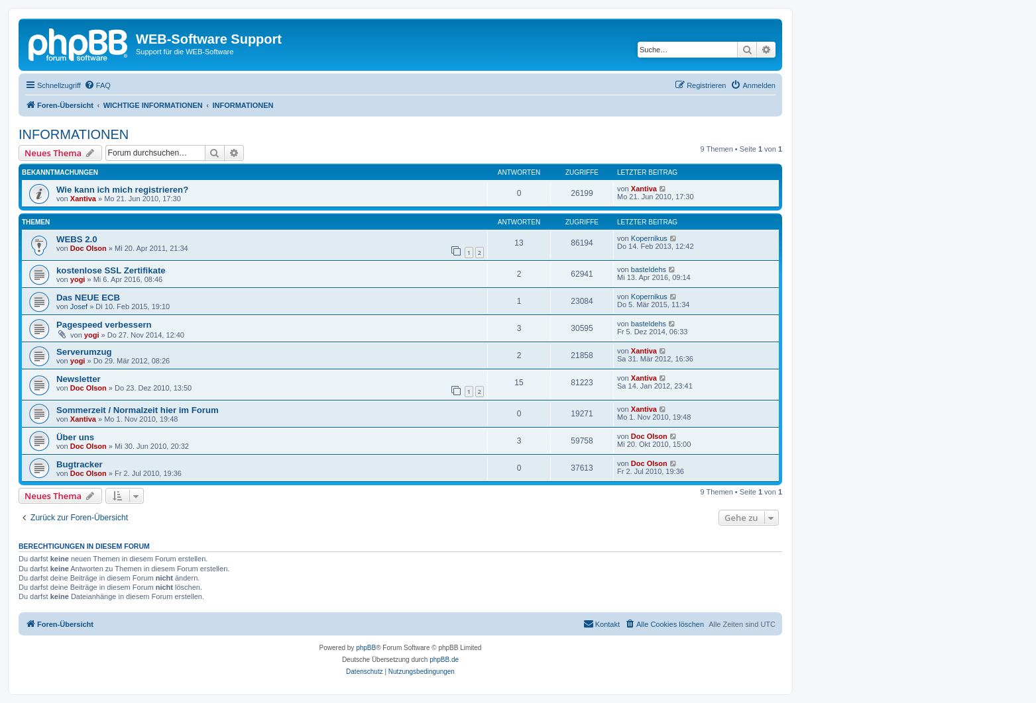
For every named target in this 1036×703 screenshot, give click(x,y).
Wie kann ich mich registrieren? (122, 190)
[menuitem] (97, 85)
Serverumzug (84, 352)
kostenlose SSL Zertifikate (111, 270)
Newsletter (78, 379)
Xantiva (83, 199)
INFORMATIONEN (74, 134)
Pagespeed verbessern (104, 325)
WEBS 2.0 (76, 239)
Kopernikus (649, 238)
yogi (78, 279)
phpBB (366, 647)
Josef (78, 306)
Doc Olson (88, 248)
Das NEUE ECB (88, 298)
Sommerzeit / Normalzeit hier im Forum (137, 410)
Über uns (75, 437)
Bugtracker (79, 464)
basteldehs (648, 269)
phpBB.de (444, 659)
